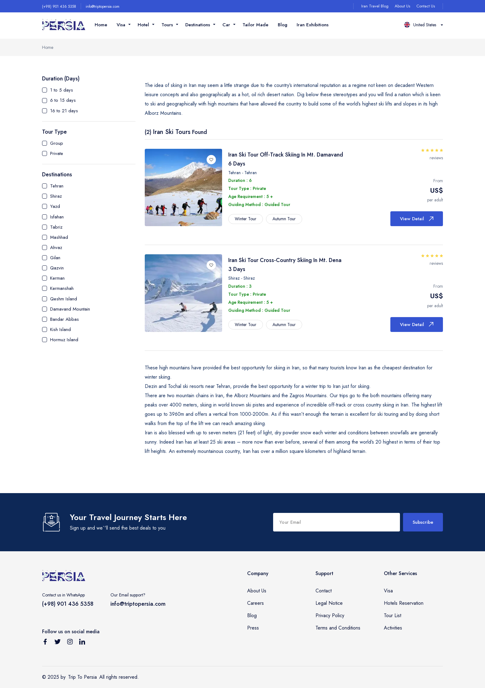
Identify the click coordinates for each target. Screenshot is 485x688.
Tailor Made (255, 24)
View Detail (416, 218)
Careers (255, 603)
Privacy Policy (329, 615)
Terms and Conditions (337, 627)
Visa (388, 590)
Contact (323, 590)
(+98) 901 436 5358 (59, 6)
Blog (282, 24)
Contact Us (425, 6)
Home (101, 24)
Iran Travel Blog (374, 6)
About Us (402, 6)
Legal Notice (329, 603)
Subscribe (423, 522)
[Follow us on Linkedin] (82, 642)
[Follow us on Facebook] (45, 642)
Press (253, 627)
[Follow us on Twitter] (57, 642)
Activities (393, 627)
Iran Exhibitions (312, 24)
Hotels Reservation (403, 603)
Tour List (392, 615)
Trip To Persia (82, 677)
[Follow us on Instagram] (70, 642)
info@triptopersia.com (102, 6)
